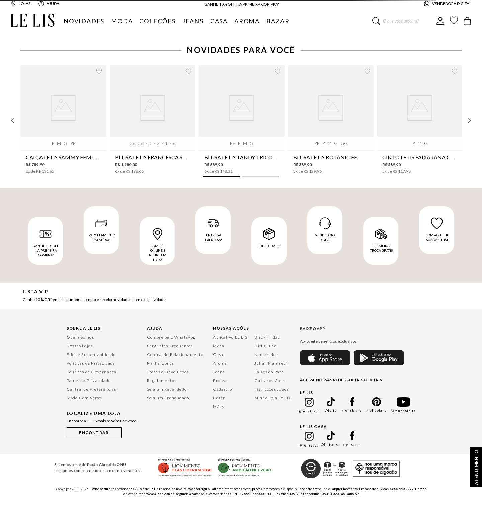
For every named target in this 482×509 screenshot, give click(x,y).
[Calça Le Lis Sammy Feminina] (63, 119)
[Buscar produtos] (376, 21)
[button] (221, 176)
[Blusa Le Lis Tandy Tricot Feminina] (242, 119)
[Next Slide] (469, 120)
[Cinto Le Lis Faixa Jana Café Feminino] (420, 119)
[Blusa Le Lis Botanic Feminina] (331, 119)
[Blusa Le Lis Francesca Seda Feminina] (152, 119)
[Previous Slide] (12, 120)
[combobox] (404, 21)
